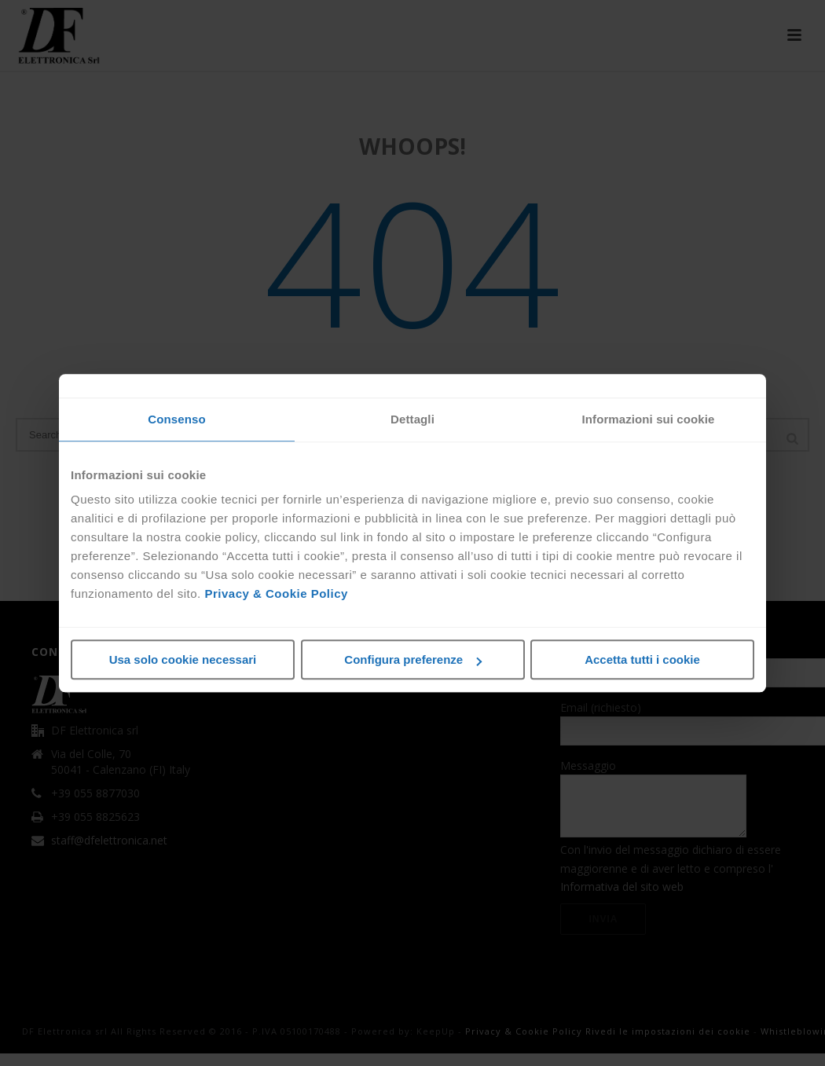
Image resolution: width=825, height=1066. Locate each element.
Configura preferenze (413, 659)
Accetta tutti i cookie (642, 659)
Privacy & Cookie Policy (275, 593)
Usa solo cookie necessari (183, 659)
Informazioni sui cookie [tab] (648, 419)
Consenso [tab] (176, 419)
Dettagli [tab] (412, 419)
